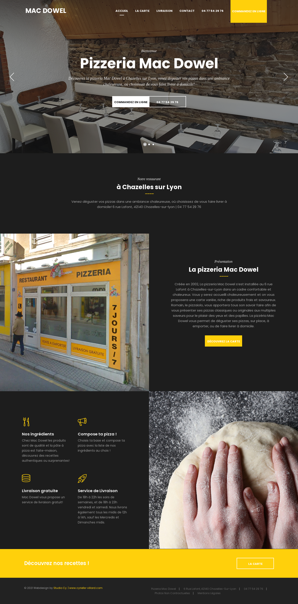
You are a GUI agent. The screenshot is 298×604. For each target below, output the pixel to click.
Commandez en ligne (248, 11)
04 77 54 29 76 (213, 11)
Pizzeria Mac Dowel (163, 589)
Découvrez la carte (223, 341)
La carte (142, 11)
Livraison (164, 11)
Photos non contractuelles (172, 593)
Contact (187, 11)
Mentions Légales (209, 593)
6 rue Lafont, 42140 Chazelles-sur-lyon (210, 589)
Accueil (121, 11)
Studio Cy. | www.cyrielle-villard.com (78, 588)
